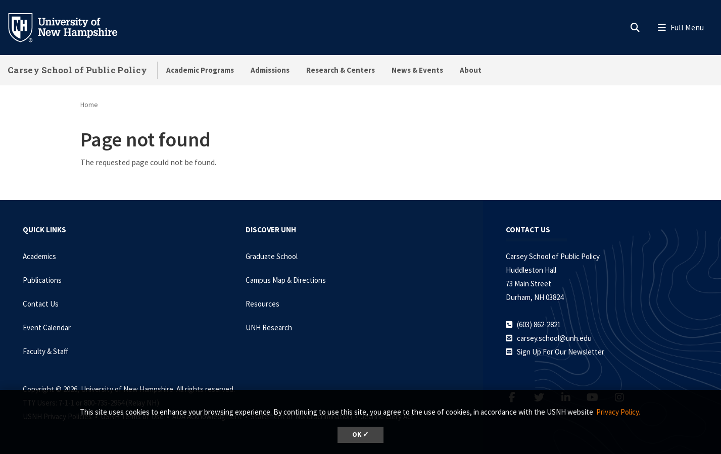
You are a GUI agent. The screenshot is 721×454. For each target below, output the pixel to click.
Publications (42, 280)
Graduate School (272, 256)
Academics (39, 256)
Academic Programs (200, 70)
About (471, 70)
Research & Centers (340, 70)
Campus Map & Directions (286, 280)
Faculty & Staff (45, 351)
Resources (262, 304)
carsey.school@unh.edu (554, 338)
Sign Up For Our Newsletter (560, 352)
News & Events (417, 70)
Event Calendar (47, 327)
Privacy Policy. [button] (618, 412)
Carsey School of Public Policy (77, 70)
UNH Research (269, 327)
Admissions (270, 70)
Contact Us (41, 304)
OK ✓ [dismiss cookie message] (360, 434)
